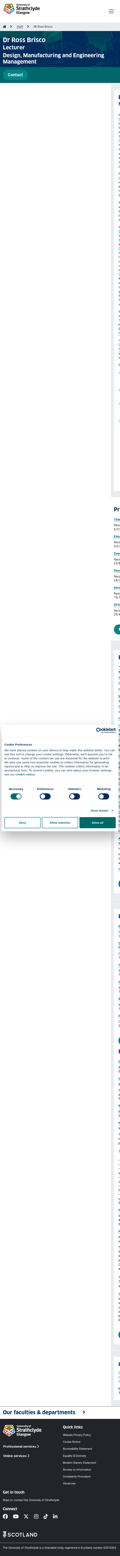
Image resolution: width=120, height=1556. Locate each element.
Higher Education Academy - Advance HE (27, 329)
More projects (25, 1334)
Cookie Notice (72, 1442)
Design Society (17, 231)
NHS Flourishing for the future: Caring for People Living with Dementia (58, 1210)
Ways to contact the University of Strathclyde (31, 1500)
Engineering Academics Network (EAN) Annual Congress (48, 926)
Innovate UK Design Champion (24, 587)
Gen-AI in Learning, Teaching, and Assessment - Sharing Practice (54, 982)
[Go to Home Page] (4, 26)
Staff (20, 26)
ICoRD (44, 412)
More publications (29, 883)
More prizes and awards (30, 629)
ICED (23, 412)
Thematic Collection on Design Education (27, 381)
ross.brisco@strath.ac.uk (33, 1389)
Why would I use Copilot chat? (28, 999)
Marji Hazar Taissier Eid (23, 677)
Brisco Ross (68, 677)
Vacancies (69, 1483)
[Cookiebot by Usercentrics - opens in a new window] (99, 730)
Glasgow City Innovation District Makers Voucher (42, 1078)
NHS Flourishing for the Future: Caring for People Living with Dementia (58, 1123)
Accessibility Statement (77, 1448)
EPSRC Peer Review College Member (30, 605)
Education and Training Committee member (34, 536)
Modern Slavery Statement (79, 1462)
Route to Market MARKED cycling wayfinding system (45, 1106)
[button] (60, 1412)
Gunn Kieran (73, 848)
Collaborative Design (21, 248)
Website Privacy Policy (77, 1435)
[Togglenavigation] (111, 11)
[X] (29, 1517)
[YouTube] (18, 1517)
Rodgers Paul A (45, 706)
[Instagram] (38, 1517)
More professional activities (38, 1040)
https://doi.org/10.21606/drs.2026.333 (33, 689)
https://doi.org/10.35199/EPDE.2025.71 (34, 869)
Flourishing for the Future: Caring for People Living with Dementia (55, 1231)
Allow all (97, 822)
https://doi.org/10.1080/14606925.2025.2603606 (40, 718)
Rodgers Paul (49, 677)
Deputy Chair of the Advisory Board (28, 553)
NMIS (17, 357)
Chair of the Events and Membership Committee (37, 519)
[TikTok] (48, 1517)
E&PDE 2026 (19, 390)
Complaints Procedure (77, 1476)
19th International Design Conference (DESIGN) (41, 965)
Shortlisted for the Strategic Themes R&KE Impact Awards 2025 (49, 570)
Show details (99, 810)
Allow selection (60, 822)
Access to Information (77, 1469)
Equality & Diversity (74, 1455)
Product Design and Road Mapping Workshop (39, 1016)
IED (43, 311)
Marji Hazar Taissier (20, 706)
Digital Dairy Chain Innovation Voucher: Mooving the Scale (49, 1061)
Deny (22, 822)
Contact (15, 74)
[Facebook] (8, 1517)
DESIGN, (33, 412)
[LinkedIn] (58, 1517)
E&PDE (46, 261)
